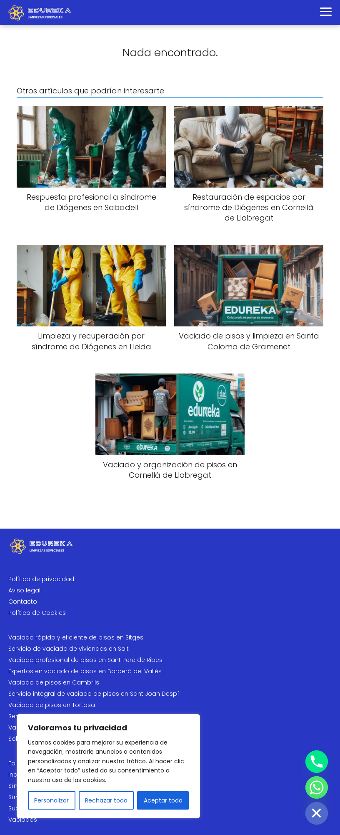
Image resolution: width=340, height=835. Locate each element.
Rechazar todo (106, 800)
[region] (108, 766)
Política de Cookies (37, 613)
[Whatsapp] (316, 787)
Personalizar (51, 800)
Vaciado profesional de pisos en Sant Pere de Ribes (85, 660)
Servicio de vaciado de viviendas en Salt (68, 648)
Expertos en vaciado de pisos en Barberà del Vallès (85, 671)
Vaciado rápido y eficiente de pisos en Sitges (75, 637)
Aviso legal (24, 590)
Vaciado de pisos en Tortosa (51, 705)
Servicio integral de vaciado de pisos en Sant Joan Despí (93, 694)
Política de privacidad (41, 579)
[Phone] (316, 761)
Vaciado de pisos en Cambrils (53, 682)
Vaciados (22, 819)
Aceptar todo (163, 800)
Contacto (22, 601)
